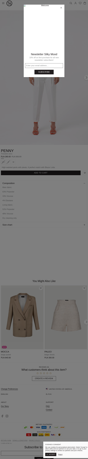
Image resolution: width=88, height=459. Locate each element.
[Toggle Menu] (3, 3)
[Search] (70, 3)
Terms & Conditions (20, 440)
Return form (6, 440)
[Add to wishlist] (41, 288)
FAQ (48, 406)
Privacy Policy (34, 440)
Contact (49, 410)
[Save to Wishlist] (84, 173)
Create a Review (44, 378)
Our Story (5, 406)
